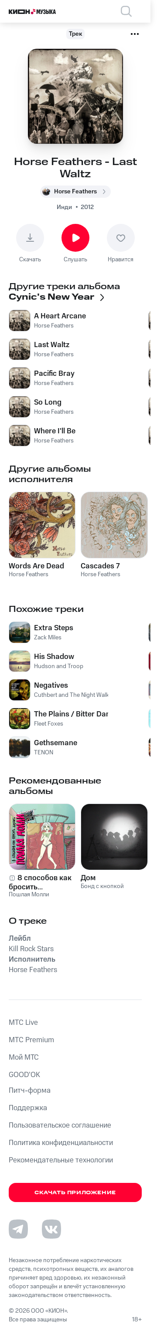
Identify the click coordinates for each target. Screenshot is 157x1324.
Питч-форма (30, 1090)
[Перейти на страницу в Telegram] (18, 1229)
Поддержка (28, 1108)
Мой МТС (24, 1057)
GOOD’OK (24, 1075)
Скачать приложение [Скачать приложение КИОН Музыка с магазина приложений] (75, 1192)
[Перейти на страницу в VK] (51, 1229)
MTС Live (23, 1022)
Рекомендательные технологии (61, 1160)
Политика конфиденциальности (61, 1143)
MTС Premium (31, 1040)
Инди (64, 207)
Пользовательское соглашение (60, 1125)
